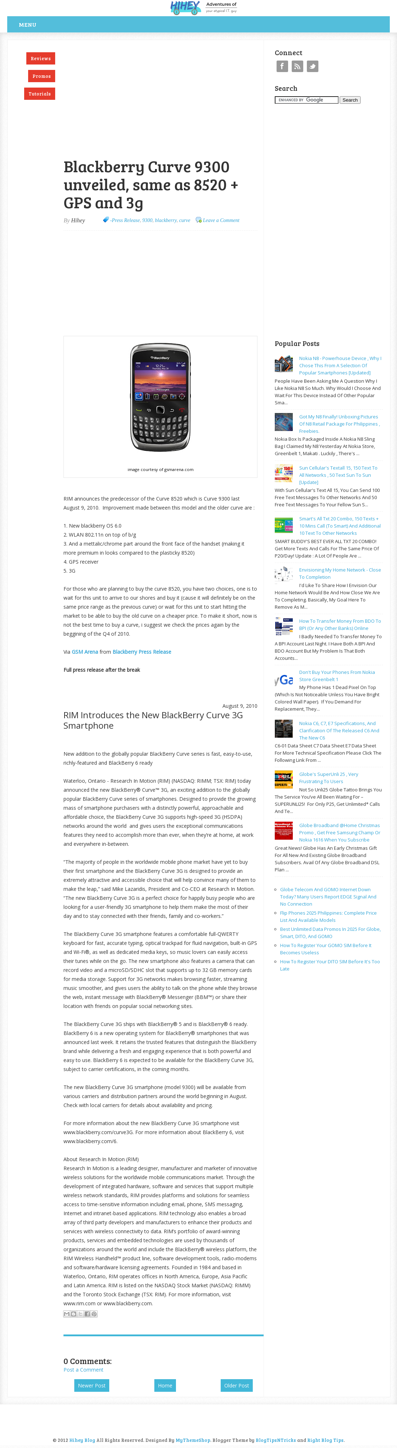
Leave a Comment (221, 220)
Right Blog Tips (325, 1440)
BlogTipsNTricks (276, 1440)
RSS (297, 66)
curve (184, 220)
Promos (41, 76)
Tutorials (39, 93)
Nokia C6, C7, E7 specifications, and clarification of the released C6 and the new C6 (339, 730)
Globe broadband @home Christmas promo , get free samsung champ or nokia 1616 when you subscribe (339, 832)
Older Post (236, 1385)
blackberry (166, 220)
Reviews (41, 58)
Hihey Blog (82, 1440)
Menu (27, 24)
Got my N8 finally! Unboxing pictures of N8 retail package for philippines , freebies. (339, 423)
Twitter (312, 66)
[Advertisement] (147, 43)
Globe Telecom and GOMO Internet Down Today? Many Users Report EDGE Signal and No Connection (328, 896)
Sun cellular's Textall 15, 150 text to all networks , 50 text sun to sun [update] (338, 475)
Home (165, 1385)
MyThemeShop (193, 1440)
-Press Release (125, 220)
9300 (147, 220)
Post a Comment (83, 1369)
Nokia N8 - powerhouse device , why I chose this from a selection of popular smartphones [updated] (340, 365)
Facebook (282, 66)
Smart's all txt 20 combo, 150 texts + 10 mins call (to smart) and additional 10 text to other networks (340, 525)
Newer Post (92, 1385)
